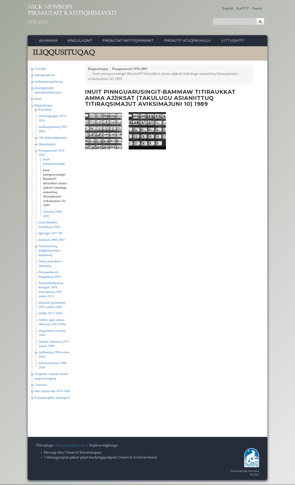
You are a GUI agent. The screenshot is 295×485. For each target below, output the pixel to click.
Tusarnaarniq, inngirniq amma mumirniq (49, 252)
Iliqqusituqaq (43, 106)
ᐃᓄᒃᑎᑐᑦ (241, 8)
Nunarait (41, 386)
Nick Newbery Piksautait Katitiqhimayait (83, 16)
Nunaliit (40, 69)
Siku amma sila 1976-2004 (52, 392)
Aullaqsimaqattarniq (48, 82)
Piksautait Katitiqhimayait (128, 42)
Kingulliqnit (80, 42)
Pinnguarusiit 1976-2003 (133, 70)
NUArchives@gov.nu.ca (72, 447)
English (226, 8)
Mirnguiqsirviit (45, 76)
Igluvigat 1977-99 (50, 234)
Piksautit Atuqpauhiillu (187, 42)
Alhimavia (48, 42)
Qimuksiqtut (47, 145)
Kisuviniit (45, 110)
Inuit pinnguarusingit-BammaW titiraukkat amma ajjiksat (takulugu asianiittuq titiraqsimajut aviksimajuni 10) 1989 (55, 189)
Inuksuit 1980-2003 (52, 241)
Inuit (38, 100)
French (257, 8)
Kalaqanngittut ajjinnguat (52, 398)
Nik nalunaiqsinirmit (53, 139)
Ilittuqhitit (232, 42)
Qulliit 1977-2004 (50, 314)
